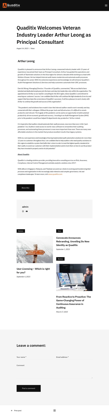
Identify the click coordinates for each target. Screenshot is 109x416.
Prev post (16, 410)
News (33, 48)
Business (20, 231)
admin (25, 206)
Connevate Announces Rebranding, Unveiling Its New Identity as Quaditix (73, 241)
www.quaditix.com (55, 174)
